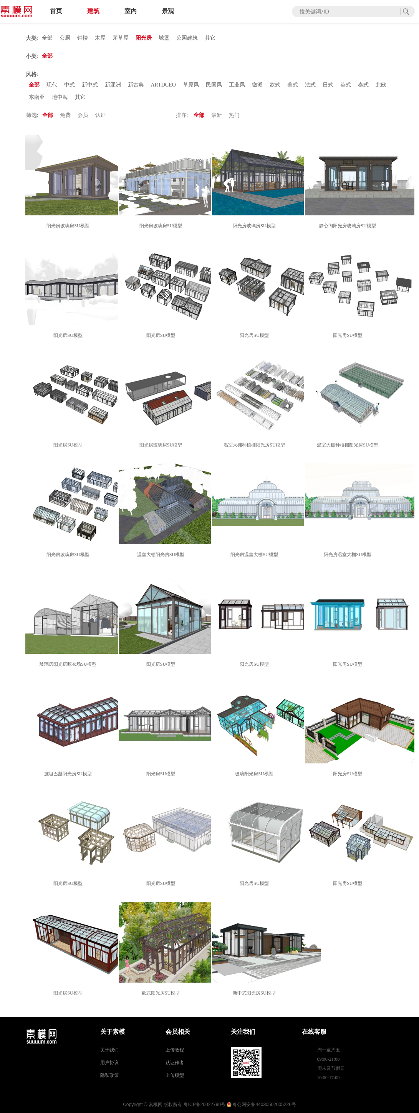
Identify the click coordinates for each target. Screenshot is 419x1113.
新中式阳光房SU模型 (255, 993)
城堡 (164, 38)
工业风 (237, 85)
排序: (182, 115)
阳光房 (144, 38)
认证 (100, 115)
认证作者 (175, 1062)
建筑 (93, 11)
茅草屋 (121, 38)
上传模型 (175, 1075)
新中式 (90, 85)
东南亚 (37, 97)
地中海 (60, 97)
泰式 (363, 85)
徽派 (257, 85)
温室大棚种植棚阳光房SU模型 (255, 445)
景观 (168, 11)
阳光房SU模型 (69, 335)
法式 (310, 85)
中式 (69, 85)
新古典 (136, 85)
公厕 (65, 38)
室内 (130, 11)
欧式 (275, 85)
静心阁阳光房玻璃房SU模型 (348, 225)
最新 (216, 115)
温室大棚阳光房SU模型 (161, 554)
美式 (292, 85)
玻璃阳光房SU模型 (255, 773)
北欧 (381, 85)
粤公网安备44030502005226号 (264, 1104)
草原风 (191, 85)
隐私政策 (109, 1075)
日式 (328, 85)
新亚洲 (113, 85)
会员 (83, 115)
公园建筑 (187, 38)
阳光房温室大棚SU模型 (255, 554)
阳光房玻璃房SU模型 (69, 225)
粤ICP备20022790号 (204, 1104)
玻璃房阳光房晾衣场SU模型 (69, 664)
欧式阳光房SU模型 (162, 993)
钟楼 (82, 38)
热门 (234, 115)
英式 (345, 85)
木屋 (100, 38)
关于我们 (109, 1050)
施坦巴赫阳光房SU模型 (68, 773)
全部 (47, 38)
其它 (210, 38)
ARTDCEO (163, 85)
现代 (51, 85)
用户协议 (109, 1062)
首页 (56, 11)
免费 (65, 115)
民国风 (214, 85)
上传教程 (175, 1050)
